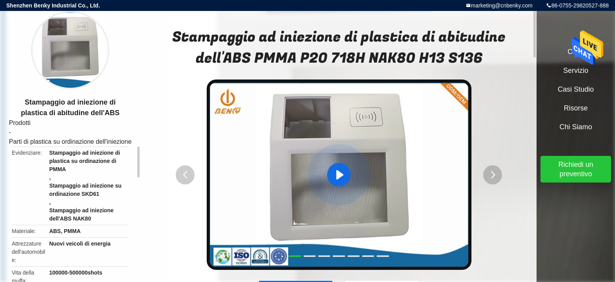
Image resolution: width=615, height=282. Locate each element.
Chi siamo (575, 127)
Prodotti (20, 122)
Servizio (575, 70)
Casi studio (576, 89)
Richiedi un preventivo (575, 169)
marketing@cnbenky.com (502, 5)
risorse (576, 108)
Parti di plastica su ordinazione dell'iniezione (70, 141)
